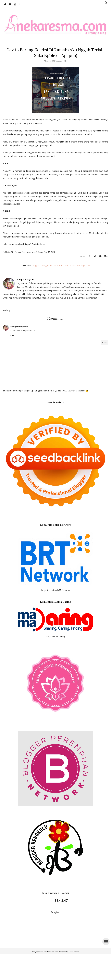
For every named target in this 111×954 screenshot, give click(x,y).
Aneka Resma (74, 952)
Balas (104, 342)
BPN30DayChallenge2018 (77, 265)
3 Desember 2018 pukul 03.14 (22, 330)
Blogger (36, 265)
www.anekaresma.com (49, 952)
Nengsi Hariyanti (19, 326)
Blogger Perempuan (52, 265)
